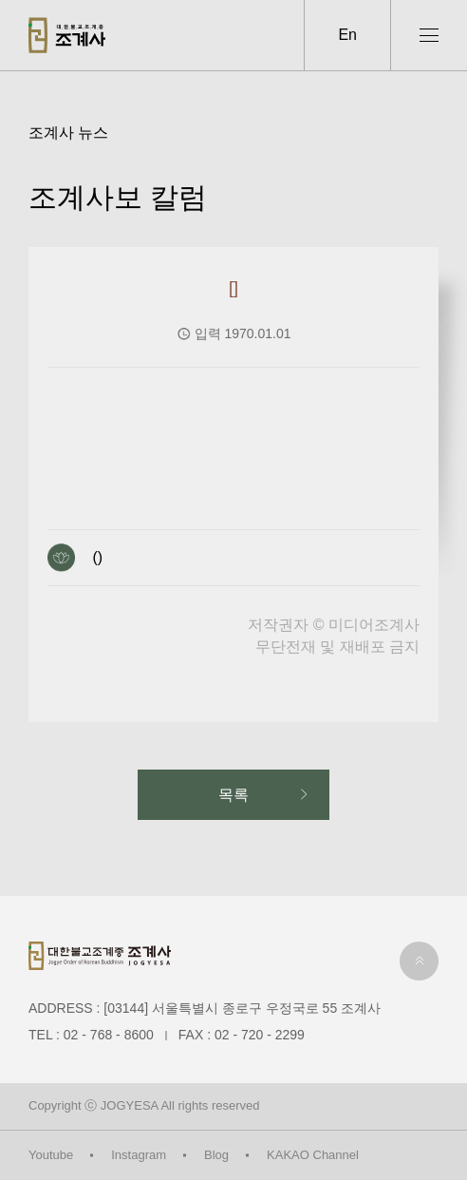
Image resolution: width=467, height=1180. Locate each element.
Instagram (138, 1155)
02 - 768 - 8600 (109, 1034)
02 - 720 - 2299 (260, 1034)
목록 (233, 795)
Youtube (50, 1155)
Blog (216, 1155)
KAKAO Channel (313, 1155)
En (347, 35)
